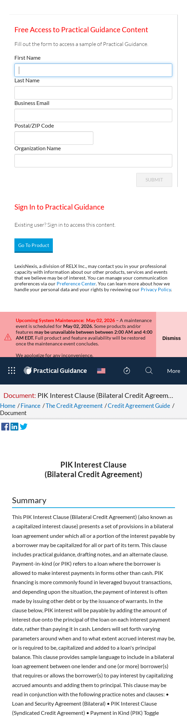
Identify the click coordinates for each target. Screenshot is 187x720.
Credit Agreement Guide (139, 383)
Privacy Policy (156, 289)
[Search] (149, 349)
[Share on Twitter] (23, 404)
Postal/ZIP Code (34, 125)
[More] (173, 349)
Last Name (26, 80)
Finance (30, 383)
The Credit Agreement (74, 383)
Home (7, 383)
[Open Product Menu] (11, 349)
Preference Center (76, 283)
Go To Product (33, 245)
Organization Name (37, 148)
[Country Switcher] (101, 349)
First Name (27, 57)
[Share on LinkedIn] (13, 404)
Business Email (31, 102)
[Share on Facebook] (4, 404)
